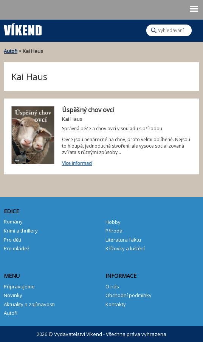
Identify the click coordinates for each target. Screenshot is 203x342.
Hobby (113, 222)
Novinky (13, 295)
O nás (112, 286)
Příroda (113, 230)
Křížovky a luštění (125, 248)
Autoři (10, 51)
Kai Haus (72, 119)
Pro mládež (16, 248)
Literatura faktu (123, 239)
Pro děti (12, 239)
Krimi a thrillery (21, 230)
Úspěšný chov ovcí (88, 110)
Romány (13, 221)
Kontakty (115, 304)
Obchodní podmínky (128, 295)
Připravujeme (19, 286)
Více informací (77, 163)
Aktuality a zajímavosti (29, 304)
